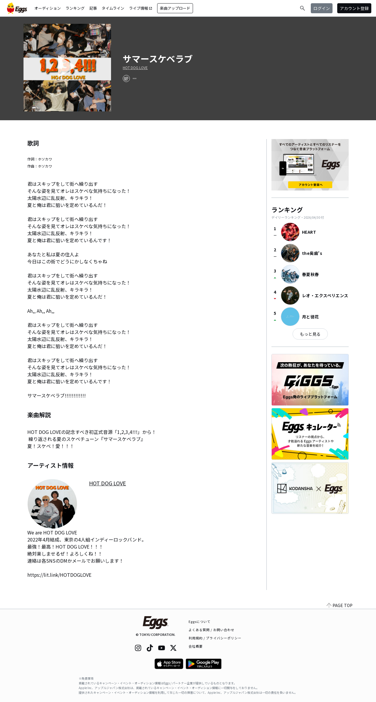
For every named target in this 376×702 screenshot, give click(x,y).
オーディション (47, 8)
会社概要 (196, 646)
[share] (126, 78)
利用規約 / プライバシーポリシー (215, 638)
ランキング (75, 8)
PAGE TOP (339, 605)
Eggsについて (200, 621)
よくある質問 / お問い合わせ (212, 629)
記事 (93, 8)
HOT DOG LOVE (135, 67)
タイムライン (113, 8)
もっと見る (310, 334)
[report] (134, 78)
